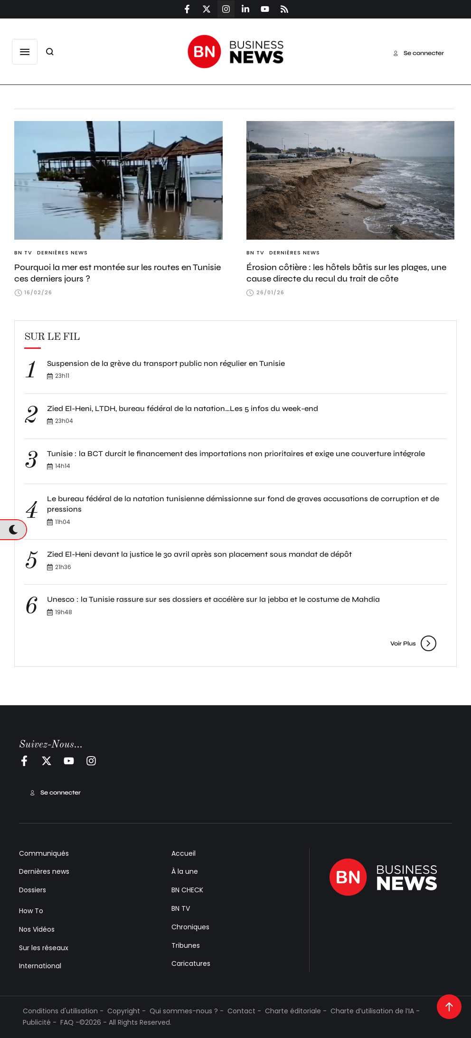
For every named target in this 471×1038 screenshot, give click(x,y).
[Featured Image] (118, 180)
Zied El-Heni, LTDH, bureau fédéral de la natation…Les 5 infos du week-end (182, 408)
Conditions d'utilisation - (63, 1011)
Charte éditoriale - (296, 1011)
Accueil (183, 853)
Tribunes (185, 945)
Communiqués (44, 853)
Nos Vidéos (37, 929)
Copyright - (126, 1011)
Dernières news (44, 871)
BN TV (180, 908)
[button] (25, 52)
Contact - (244, 1011)
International (40, 966)
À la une (184, 871)
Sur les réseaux (43, 948)
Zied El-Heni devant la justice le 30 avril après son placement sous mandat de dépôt (199, 554)
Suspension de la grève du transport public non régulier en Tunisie (166, 363)
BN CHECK (187, 890)
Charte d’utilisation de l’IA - (375, 1011)
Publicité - (40, 1022)
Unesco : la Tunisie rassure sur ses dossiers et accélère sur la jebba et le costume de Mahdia (213, 599)
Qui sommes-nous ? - (187, 1011)
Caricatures (190, 963)
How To (31, 911)
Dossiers (32, 890)
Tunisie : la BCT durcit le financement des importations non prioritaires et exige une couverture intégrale (236, 453)
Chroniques (190, 927)
